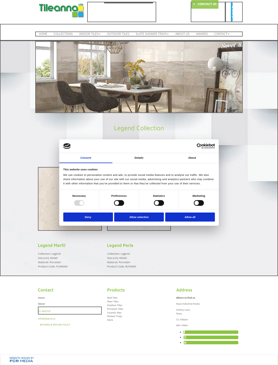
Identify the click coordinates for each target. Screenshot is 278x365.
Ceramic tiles (114, 312)
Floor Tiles (112, 300)
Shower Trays (114, 315)
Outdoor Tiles (121, 33)
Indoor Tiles (91, 33)
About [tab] (192, 157)
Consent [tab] (85, 157)
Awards (208, 33)
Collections (64, 33)
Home (43, 33)
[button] (232, 12)
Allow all (190, 217)
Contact (227, 33)
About (41, 303)
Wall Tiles (112, 297)
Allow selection (139, 217)
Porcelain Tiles (115, 308)
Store (110, 319)
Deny (88, 217)
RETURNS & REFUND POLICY (55, 324)
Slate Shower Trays (155, 33)
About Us (187, 33)
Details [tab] (139, 157)
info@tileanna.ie (46, 318)
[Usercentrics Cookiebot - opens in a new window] (199, 146)
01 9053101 (44, 310)
